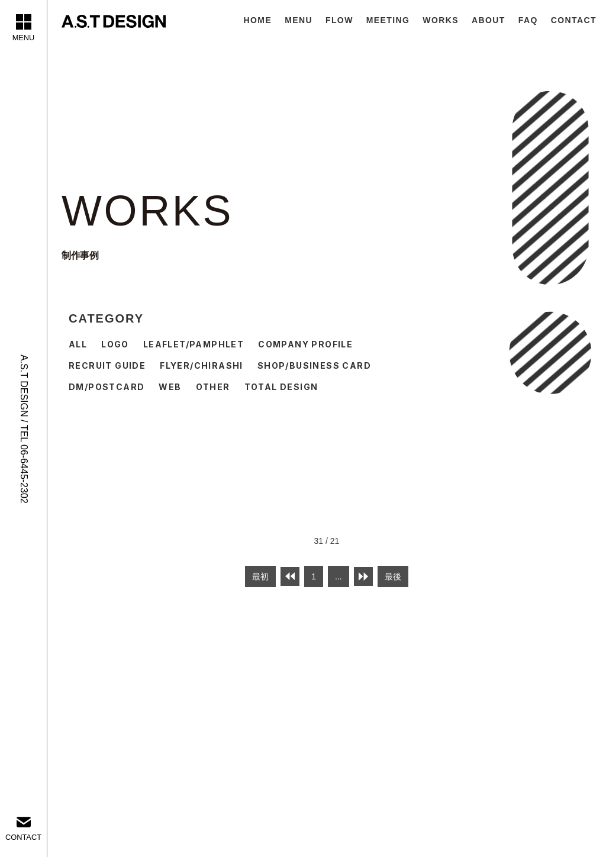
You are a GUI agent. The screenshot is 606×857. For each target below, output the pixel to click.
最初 (260, 576)
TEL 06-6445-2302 (24, 464)
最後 (393, 576)
